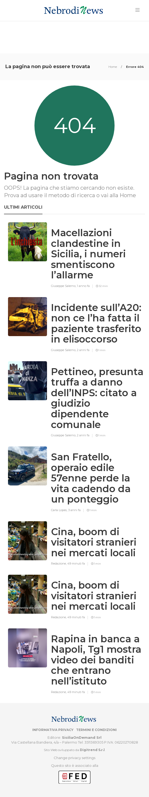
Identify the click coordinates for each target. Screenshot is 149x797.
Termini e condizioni (96, 730)
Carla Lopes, (59, 510)
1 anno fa (83, 286)
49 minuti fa (76, 563)
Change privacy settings (74, 758)
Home (113, 67)
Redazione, (59, 563)
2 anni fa (83, 350)
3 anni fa (74, 510)
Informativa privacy (52, 730)
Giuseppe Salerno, (64, 286)
